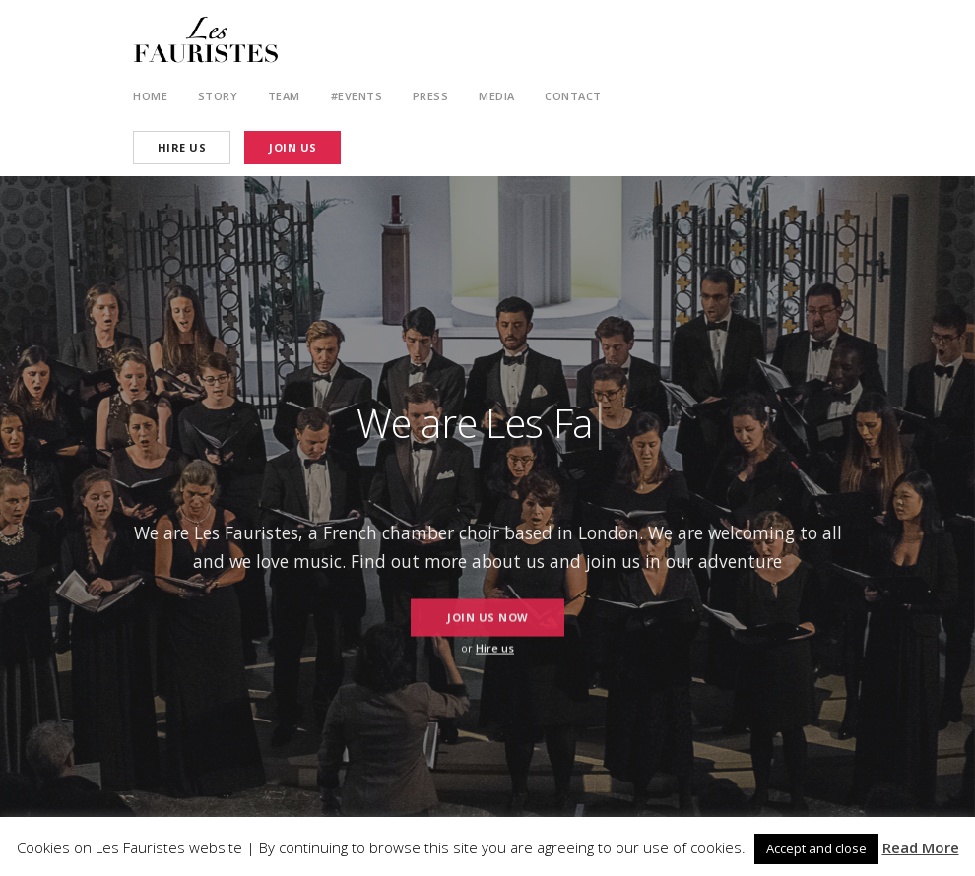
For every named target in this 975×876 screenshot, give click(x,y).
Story (218, 96)
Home (150, 96)
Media (497, 96)
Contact (573, 96)
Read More (920, 847)
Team (284, 96)
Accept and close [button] (816, 848)
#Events (357, 96)
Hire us (495, 647)
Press (431, 96)
